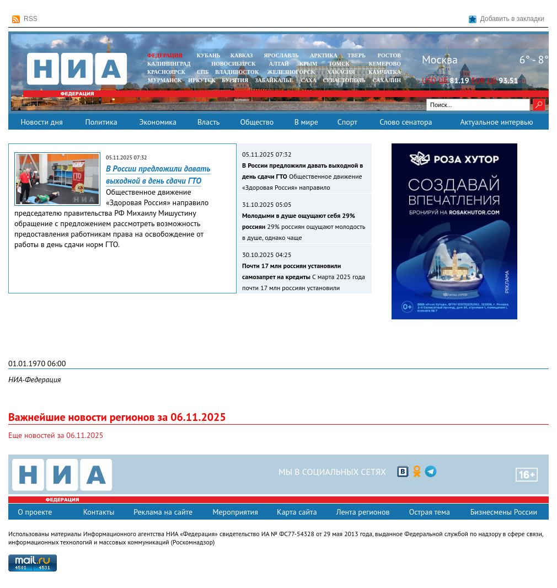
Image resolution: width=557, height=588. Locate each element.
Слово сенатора (405, 122)
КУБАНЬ (208, 55)
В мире (306, 122)
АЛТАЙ (279, 64)
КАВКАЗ (242, 55)
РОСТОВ (389, 55)
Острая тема (429, 512)
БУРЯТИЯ (235, 80)
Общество (257, 122)
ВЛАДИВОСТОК (237, 72)
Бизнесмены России (503, 512)
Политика (101, 122)
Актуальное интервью (496, 122)
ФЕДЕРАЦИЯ (165, 55)
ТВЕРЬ (356, 55)
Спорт (347, 122)
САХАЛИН (387, 80)
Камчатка (384, 72)
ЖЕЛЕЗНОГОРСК (291, 72)
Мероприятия (235, 512)
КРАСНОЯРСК (166, 72)
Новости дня (41, 122)
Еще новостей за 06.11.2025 (55, 435)
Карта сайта (297, 512)
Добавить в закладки (506, 19)
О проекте (35, 512)
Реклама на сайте (162, 512)
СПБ (203, 72)
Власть (208, 122)
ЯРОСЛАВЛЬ (281, 55)
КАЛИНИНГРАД (168, 64)
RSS (25, 19)
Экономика (157, 122)
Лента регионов (363, 512)
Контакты (99, 512)
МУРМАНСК (165, 80)
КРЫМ (308, 64)
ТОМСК (340, 64)
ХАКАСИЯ (340, 72)
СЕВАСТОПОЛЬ (344, 80)
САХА (308, 80)
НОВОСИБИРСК (233, 64)
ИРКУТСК (201, 80)
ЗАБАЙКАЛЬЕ (274, 80)
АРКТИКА (324, 55)
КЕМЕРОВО (385, 64)
